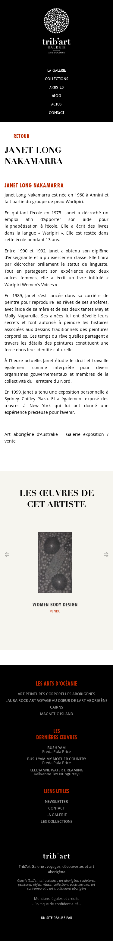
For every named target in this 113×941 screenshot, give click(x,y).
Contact (56, 112)
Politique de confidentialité (56, 903)
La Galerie (56, 70)
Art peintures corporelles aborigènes (56, 693)
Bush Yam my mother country (56, 760)
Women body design (55, 605)
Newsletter (56, 801)
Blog (56, 95)
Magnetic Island (56, 713)
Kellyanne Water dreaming (56, 771)
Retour (22, 136)
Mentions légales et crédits (56, 898)
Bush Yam (56, 749)
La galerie (56, 814)
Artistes (56, 87)
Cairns (56, 707)
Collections (56, 78)
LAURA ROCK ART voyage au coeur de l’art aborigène (56, 700)
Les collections (57, 821)
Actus (56, 104)
